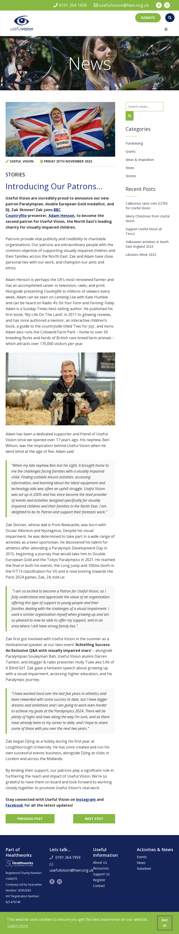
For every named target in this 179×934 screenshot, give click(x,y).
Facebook (14, 805)
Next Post (94, 818)
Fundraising (134, 143)
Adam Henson (61, 215)
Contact (99, 885)
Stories (131, 176)
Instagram (86, 799)
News (130, 168)
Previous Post (30, 818)
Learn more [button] (17, 925)
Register (99, 880)
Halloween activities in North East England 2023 (147, 244)
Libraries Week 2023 (141, 254)
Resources (101, 868)
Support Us (101, 874)
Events (142, 857)
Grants (131, 151)
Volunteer (144, 868)
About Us (100, 862)
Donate (148, 17)
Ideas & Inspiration (140, 159)
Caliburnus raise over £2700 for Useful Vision (147, 205)
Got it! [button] (165, 923)
